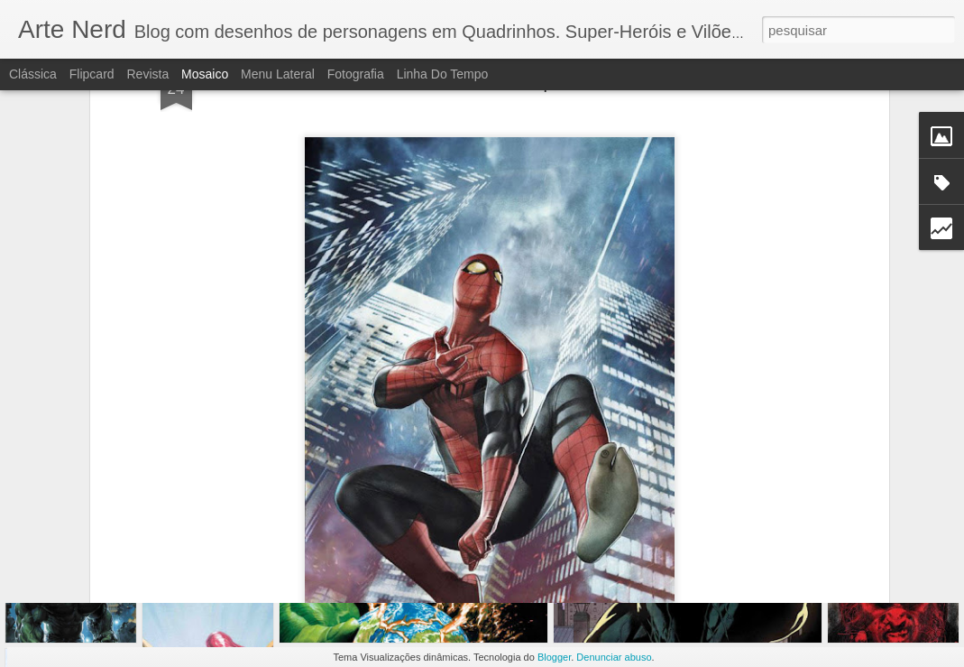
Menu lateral (278, 74)
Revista (147, 74)
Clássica (33, 74)
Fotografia (355, 74)
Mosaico (204, 74)
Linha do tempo (443, 74)
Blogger (554, 657)
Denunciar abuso (613, 657)
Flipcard (92, 74)
